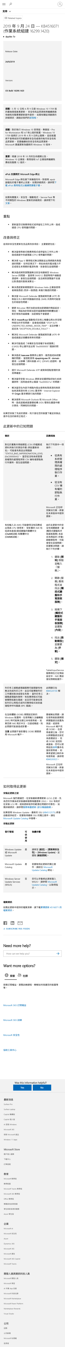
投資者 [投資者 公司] (6, 1343)
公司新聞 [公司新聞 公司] (7, 1333)
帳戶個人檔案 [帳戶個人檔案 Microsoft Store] (9, 1154)
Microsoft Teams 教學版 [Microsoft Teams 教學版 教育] (13, 1189)
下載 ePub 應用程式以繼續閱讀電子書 (31, 184)
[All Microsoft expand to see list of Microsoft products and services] (4, 4)
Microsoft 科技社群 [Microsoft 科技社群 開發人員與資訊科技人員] (11, 1293)
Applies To (10, 36)
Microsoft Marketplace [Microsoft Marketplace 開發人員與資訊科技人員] (12, 1298)
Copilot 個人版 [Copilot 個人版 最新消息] (9, 1119)
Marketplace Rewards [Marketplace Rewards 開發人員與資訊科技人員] (12, 1308)
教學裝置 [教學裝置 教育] (7, 1184)
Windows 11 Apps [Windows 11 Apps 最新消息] (10, 1139)
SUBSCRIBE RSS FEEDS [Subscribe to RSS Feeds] (18, 928)
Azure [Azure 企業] (6, 1238)
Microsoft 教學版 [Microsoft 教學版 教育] (10, 1178)
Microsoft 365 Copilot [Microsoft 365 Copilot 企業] (12, 1259)
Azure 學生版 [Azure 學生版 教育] (9, 1214)
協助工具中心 (9, 1049)
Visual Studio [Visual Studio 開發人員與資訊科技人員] (9, 1313)
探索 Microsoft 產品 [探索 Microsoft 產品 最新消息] (11, 1134)
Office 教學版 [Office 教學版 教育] (9, 1199)
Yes (22, 1087)
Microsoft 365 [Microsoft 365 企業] (9, 1248)
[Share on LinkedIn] (11, 922)
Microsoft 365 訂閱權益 (14, 1005)
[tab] (11, 976)
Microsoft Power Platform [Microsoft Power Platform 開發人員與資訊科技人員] (13, 1303)
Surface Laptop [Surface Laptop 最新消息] (9, 1109)
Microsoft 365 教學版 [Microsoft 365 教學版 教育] (12, 1194)
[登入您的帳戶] (60, 4)
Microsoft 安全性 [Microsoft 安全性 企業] (10, 1233)
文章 (7, 203)
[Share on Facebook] (5, 922)
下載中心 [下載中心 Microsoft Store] (7, 1159)
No (41, 1087)
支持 (5, 11)
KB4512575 (49, 812)
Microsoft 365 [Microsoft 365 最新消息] (9, 1129)
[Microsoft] (32, 2)
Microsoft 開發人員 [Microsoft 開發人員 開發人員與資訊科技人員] (11, 1278)
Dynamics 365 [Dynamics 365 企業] (9, 1243)
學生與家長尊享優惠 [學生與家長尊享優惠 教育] (11, 1209)
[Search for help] (11, 4)
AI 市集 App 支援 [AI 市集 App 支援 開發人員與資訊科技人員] (10, 1288)
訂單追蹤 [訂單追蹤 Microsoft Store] (7, 1164)
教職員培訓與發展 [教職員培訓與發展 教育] (11, 1204)
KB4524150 (51, 690)
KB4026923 (51, 759)
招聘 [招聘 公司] (5, 1328)
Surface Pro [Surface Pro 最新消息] (8, 1104)
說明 (55, 747)
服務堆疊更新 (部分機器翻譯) (37, 807)
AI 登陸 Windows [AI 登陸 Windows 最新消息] (10, 1124)
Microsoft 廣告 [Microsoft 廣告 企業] (9, 1254)
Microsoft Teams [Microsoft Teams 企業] (10, 1264)
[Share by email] (19, 922)
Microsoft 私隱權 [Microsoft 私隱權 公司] (10, 1338)
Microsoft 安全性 (11, 1035)
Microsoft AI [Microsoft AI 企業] (8, 1228)
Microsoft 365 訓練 (12, 1020)
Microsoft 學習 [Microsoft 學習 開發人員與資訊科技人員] (9, 1283)
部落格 (33, 117)
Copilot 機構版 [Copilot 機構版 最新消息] (9, 1114)
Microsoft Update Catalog (15, 818)
